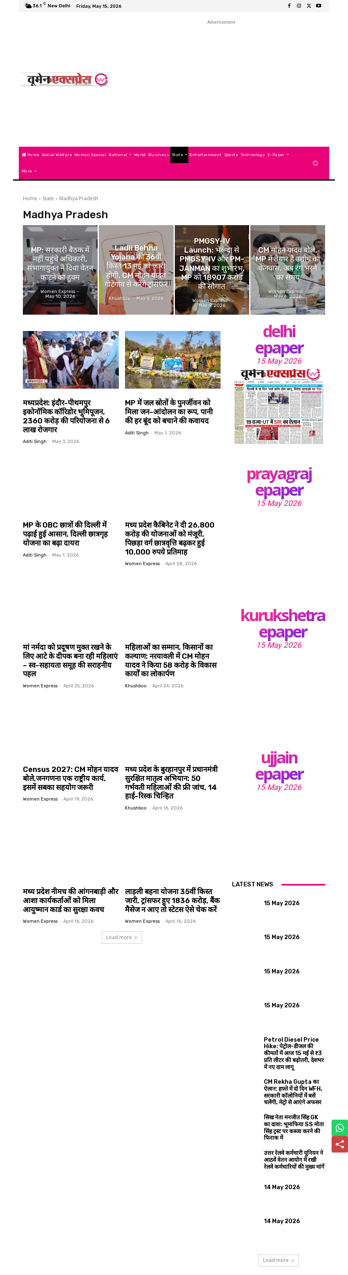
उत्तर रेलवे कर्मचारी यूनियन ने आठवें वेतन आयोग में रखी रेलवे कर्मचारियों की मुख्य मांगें (292, 1146)
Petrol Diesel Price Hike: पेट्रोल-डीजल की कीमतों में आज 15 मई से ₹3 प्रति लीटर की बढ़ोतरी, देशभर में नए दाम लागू (292, 1047)
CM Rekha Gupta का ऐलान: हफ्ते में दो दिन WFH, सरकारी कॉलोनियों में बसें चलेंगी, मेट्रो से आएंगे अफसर (293, 1081)
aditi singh (35, 431)
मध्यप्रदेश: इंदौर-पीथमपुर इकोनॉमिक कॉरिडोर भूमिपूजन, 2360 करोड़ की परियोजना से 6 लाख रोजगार (68, 411)
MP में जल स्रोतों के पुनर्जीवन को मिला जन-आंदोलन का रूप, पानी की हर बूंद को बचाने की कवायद (172, 411)
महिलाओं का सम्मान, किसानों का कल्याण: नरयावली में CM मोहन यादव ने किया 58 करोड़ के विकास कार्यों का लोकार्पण (171, 646)
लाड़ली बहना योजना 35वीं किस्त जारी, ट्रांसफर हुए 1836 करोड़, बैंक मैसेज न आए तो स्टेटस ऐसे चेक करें (173, 882)
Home (30, 198)
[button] (315, 163)
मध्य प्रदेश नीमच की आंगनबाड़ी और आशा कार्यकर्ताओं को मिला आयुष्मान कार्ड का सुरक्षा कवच (68, 882)
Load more (122, 918)
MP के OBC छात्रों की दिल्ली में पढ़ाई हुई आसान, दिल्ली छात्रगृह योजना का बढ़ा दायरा (69, 522)
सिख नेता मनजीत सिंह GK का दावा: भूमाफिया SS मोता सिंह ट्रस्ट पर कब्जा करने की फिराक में (292, 1112)
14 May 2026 (278, 1175)
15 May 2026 (278, 361)
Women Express (142, 551)
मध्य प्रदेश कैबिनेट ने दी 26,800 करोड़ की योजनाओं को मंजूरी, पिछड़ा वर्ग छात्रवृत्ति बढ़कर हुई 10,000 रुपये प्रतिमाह (170, 527)
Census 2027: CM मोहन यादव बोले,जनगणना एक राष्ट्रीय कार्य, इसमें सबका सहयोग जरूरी (68, 762)
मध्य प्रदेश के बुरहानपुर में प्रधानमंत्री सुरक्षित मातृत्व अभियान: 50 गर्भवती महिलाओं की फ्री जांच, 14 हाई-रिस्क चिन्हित (170, 766)
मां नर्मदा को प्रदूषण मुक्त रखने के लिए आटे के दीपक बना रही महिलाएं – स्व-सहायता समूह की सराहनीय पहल (69, 642)
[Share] (340, 1144)
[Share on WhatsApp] (340, 1128)
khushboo (136, 670)
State (48, 198)
